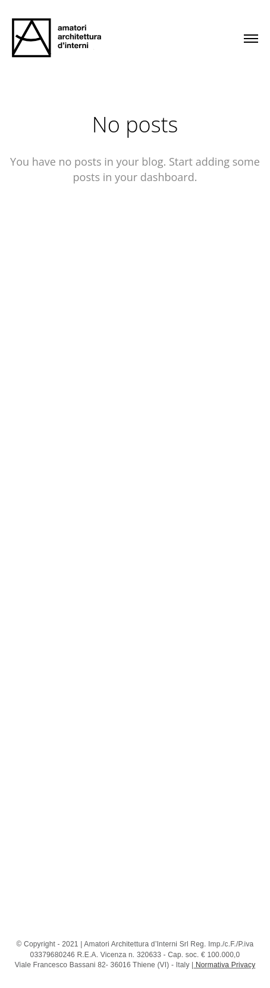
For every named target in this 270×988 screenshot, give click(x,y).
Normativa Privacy (224, 965)
